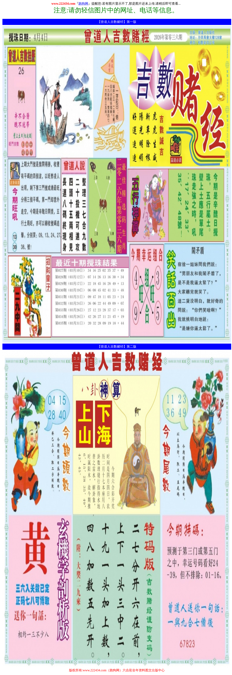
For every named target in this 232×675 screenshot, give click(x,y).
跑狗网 (83, 3)
